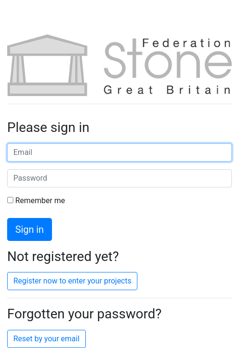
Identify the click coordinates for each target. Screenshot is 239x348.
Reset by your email (46, 338)
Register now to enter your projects (72, 280)
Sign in (29, 229)
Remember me (36, 200)
